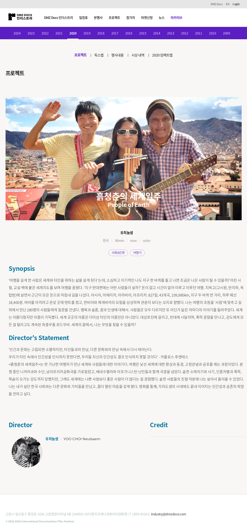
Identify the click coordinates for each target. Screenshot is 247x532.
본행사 (99, 17)
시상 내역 (139, 56)
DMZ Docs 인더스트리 (60, 17)
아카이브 (178, 17)
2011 (198, 33)
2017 (114, 33)
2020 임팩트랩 (164, 56)
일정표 (84, 17)
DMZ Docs (216, 4)
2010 (212, 33)
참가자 (132, 17)
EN (227, 4)
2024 (17, 33)
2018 (100, 33)
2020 (72, 33)
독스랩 (98, 56)
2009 (226, 33)
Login (236, 4)
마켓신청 (148, 17)
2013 (170, 33)
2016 (128, 33)
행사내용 (117, 56)
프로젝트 (116, 17)
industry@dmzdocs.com (168, 514)
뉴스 (163, 17)
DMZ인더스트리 (21, 17)
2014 (156, 33)
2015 (142, 33)
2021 (58, 33)
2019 (86, 33)
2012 (184, 33)
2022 (44, 33)
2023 (31, 33)
